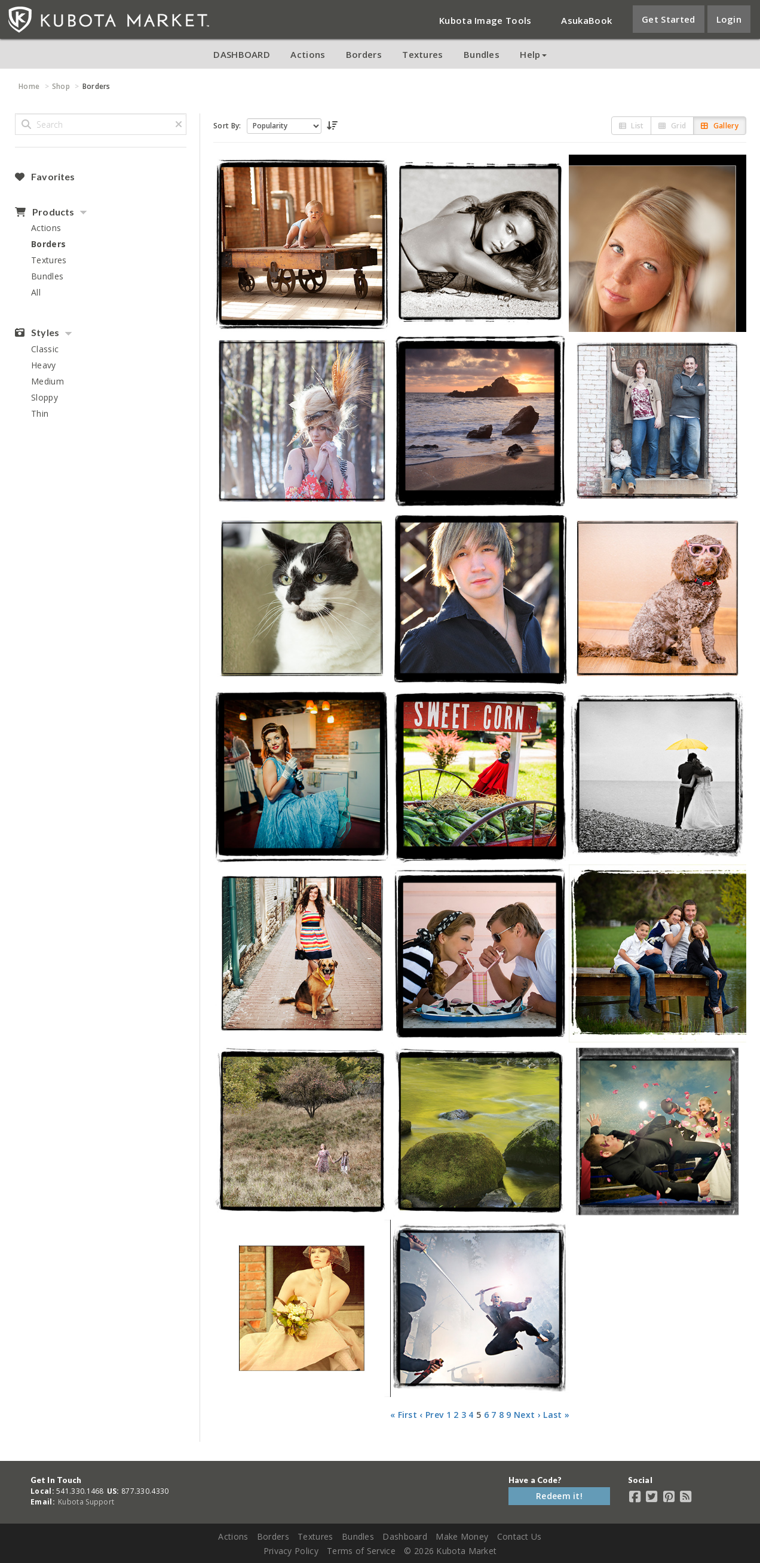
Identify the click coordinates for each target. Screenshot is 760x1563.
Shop (61, 86)
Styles (37, 332)
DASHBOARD (241, 54)
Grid (672, 126)
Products (44, 212)
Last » (556, 1414)
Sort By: (227, 126)
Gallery (719, 126)
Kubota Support (86, 1502)
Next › (527, 1414)
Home (29, 86)
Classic (45, 349)
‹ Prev (431, 1414)
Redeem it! (559, 1496)
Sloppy (44, 397)
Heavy (43, 365)
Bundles (481, 54)
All (36, 292)
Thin (39, 413)
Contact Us (519, 1536)
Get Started (668, 19)
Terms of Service (361, 1550)
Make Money (462, 1536)
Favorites (45, 176)
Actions (307, 54)
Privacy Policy (290, 1550)
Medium (47, 381)
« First (403, 1414)
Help (533, 54)
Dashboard (404, 1536)
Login (729, 19)
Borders (364, 54)
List (631, 126)
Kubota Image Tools (485, 20)
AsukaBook (586, 20)
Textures (422, 54)
